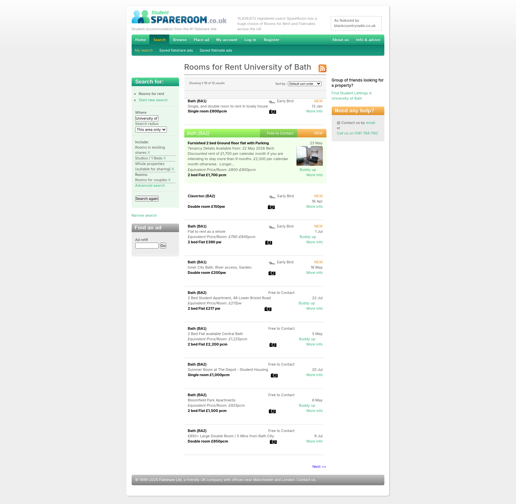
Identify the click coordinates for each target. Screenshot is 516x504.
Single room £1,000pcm (209, 374)
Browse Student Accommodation (179, 40)
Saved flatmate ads (215, 50)
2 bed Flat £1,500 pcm (207, 410)
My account (227, 40)
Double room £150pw (206, 206)
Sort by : (298, 83)
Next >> (319, 466)
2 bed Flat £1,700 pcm (207, 175)
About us (340, 40)
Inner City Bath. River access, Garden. (220, 267)
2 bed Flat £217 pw (204, 308)
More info (314, 111)
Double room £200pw (207, 272)
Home (140, 40)
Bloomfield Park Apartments (212, 400)
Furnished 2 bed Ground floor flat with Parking (228, 143)
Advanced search (150, 185)
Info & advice (368, 40)
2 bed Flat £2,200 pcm (207, 344)
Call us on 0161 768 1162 (357, 133)
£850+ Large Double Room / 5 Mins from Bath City (231, 436)
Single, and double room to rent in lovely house (228, 106)
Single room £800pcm (207, 111)
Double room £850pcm (208, 441)
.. (189, 201)
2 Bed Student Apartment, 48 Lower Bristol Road (229, 298)
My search (144, 50)
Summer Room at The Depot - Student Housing (228, 369)
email (370, 122)
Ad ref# (141, 239)
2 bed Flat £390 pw (204, 242)
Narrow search (144, 215)
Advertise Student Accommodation (201, 40)
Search (159, 40)
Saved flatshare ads (176, 50)
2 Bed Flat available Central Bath (215, 333)
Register (272, 40)
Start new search (153, 100)
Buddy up (308, 169)
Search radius (147, 123)
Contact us (306, 479)
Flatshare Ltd (170, 479)
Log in (250, 40)
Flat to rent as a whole (206, 231)
